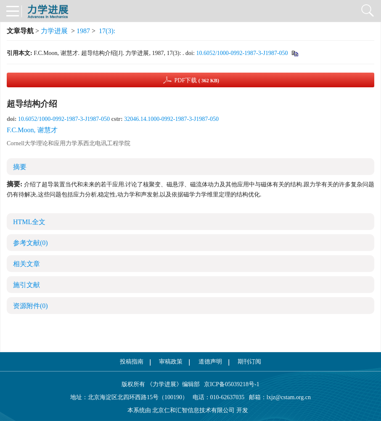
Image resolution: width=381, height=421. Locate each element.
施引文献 (26, 284)
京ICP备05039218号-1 (229, 384)
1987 (83, 30)
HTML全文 (29, 221)
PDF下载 (196, 80)
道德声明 (210, 361)
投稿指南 (131, 361)
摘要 (19, 166)
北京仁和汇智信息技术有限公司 (193, 410)
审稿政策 (171, 361)
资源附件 (30, 305)
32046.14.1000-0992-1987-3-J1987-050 (171, 119)
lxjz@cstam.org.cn (289, 397)
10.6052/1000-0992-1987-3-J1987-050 (242, 53)
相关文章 (26, 263)
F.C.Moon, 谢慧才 (32, 129)
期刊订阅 (249, 361)
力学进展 (54, 30)
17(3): (108, 30)
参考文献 (30, 242)
